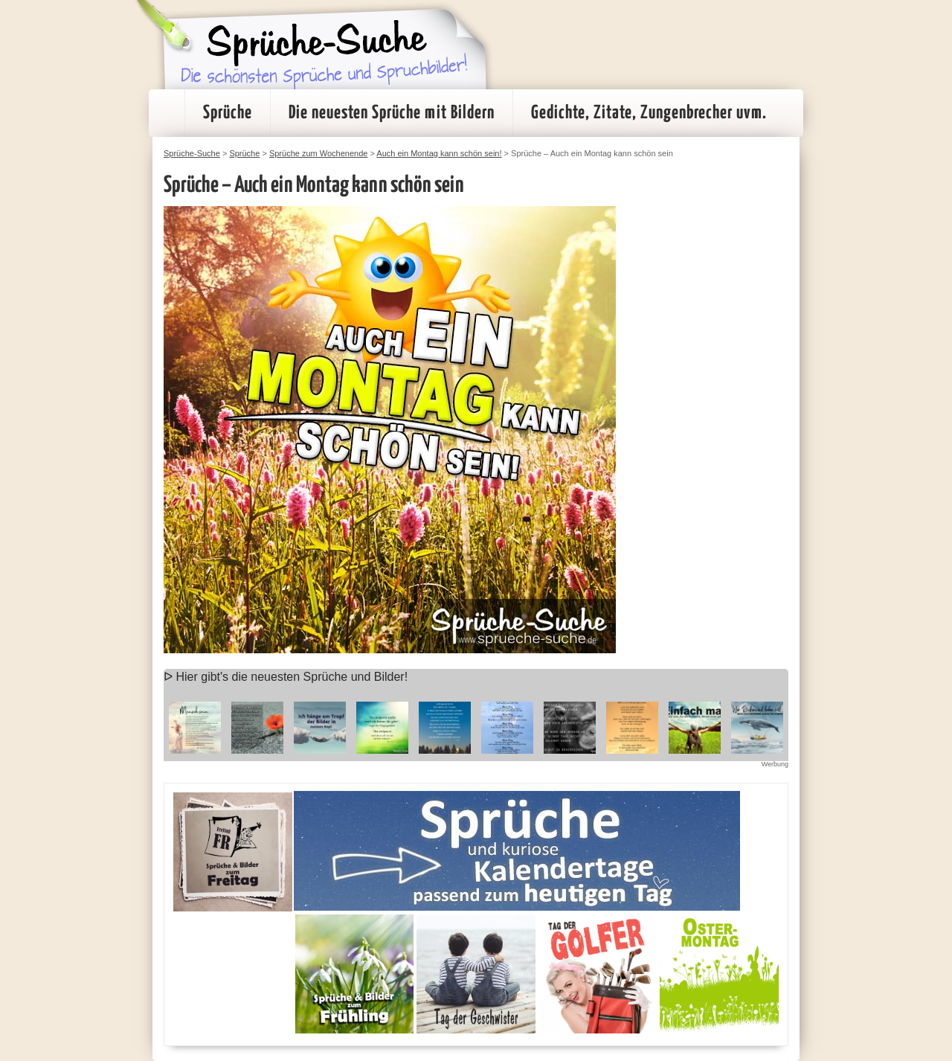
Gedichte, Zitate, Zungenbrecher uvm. (649, 113)
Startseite (166, 113)
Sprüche (227, 113)
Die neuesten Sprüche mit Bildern (392, 113)
